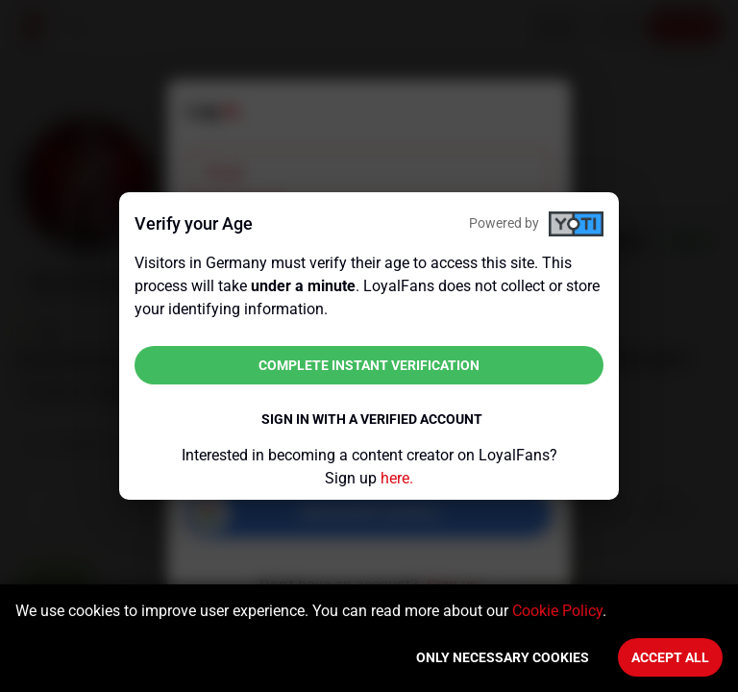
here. (397, 478)
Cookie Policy (557, 611)
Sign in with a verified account (371, 419)
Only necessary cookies (502, 657)
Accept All (670, 657)
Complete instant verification (369, 365)
